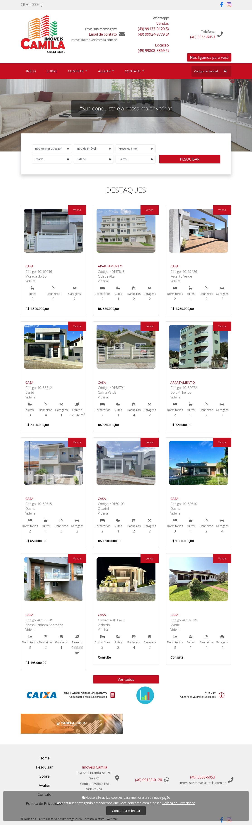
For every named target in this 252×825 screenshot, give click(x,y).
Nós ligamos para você (209, 57)
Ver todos (126, 679)
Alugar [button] (104, 71)
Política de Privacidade (178, 803)
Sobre (53, 70)
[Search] (211, 71)
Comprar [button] (76, 71)
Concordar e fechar (126, 810)
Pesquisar (189, 159)
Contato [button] (133, 71)
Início (32, 70)
